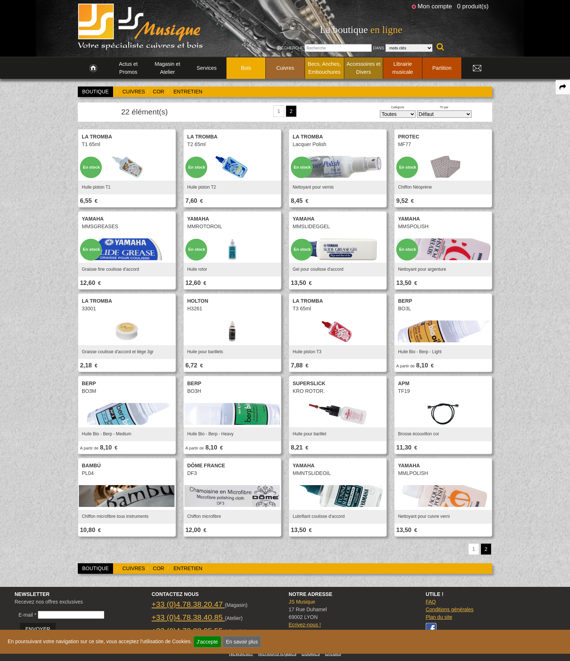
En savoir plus (242, 642)
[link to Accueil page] (93, 68)
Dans (378, 48)
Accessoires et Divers (363, 68)
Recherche (291, 48)
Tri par (444, 107)
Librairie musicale (402, 68)
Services (207, 68)
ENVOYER (37, 629)
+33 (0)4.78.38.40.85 (188, 617)
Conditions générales (450, 609)
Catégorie (397, 107)
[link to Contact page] (477, 68)
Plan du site (439, 617)
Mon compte (435, 6)
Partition (441, 68)
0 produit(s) (473, 6)
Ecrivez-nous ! (305, 625)
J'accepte (207, 642)
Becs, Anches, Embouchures (324, 68)
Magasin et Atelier (167, 68)
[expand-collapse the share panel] (562, 87)
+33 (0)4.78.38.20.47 (188, 604)
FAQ (431, 602)
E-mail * (27, 615)
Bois (246, 68)
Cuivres (285, 68)
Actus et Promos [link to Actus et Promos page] (128, 68)
